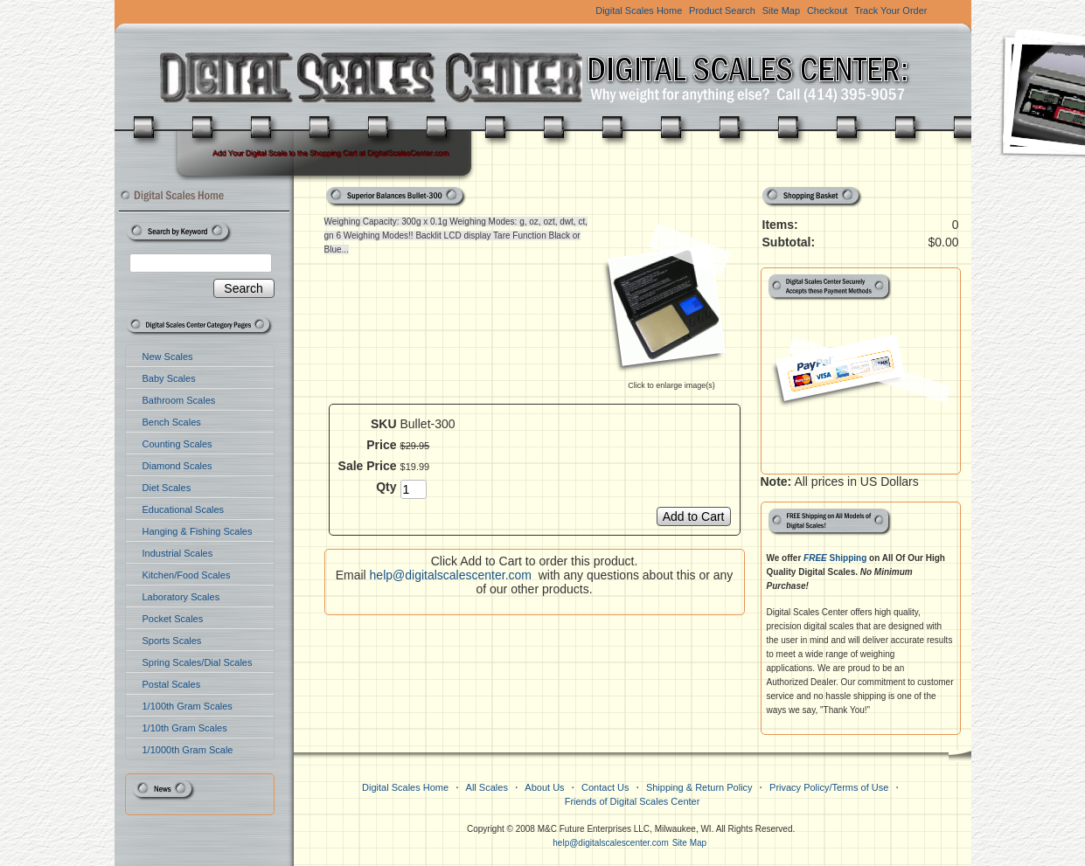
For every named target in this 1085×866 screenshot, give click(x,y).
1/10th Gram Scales (185, 728)
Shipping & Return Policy (699, 787)
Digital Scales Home (638, 10)
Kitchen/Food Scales (187, 575)
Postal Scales (172, 684)
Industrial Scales (178, 553)
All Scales (487, 787)
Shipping (834, 558)
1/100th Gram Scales (188, 706)
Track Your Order (890, 10)
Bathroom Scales (179, 400)
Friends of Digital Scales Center (632, 801)
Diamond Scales (177, 466)
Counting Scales (177, 444)
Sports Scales (172, 640)
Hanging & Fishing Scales (198, 531)
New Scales (168, 356)
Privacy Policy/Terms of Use (828, 787)
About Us (544, 787)
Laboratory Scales (181, 597)
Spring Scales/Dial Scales (198, 662)
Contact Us (605, 787)
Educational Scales (184, 509)
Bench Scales (172, 422)
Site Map (781, 10)
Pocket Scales (173, 618)
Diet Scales (167, 487)
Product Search (722, 10)
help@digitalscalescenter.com (451, 575)
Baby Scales (169, 378)
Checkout (827, 10)
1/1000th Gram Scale (188, 750)
